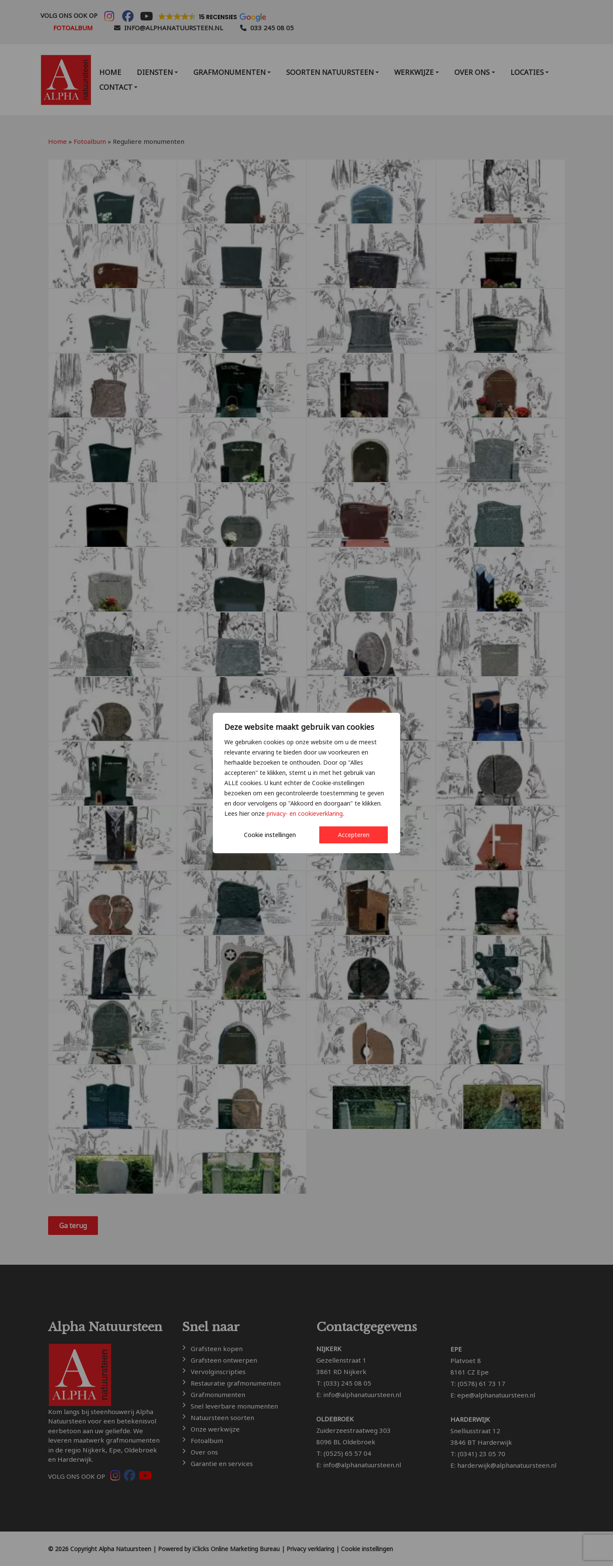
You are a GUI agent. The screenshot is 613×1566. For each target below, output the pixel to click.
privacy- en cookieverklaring (304, 813)
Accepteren (354, 835)
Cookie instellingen (270, 835)
